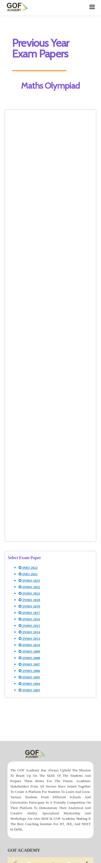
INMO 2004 (29, 684)
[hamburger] (92, 7)
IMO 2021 (28, 574)
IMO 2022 (28, 568)
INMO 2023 (29, 580)
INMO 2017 (29, 613)
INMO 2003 (29, 690)
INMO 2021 (29, 593)
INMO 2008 (29, 658)
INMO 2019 (29, 606)
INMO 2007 (29, 664)
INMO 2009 (29, 651)
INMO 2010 (29, 645)
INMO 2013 (29, 639)
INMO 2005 (29, 677)
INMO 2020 (29, 600)
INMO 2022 (29, 587)
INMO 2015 (29, 626)
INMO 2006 (29, 671)
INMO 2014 (29, 632)
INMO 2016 (29, 619)
